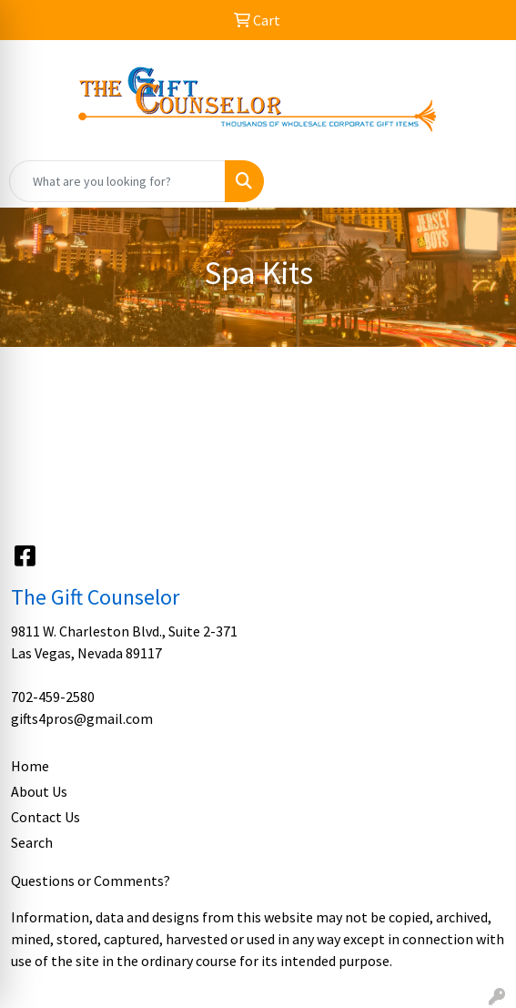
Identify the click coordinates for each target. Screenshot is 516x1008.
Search (32, 842)
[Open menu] (479, 181)
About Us (39, 791)
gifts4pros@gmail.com (82, 718)
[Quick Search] (117, 181)
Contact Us (45, 817)
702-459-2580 (53, 696)
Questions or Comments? (90, 880)
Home (30, 766)
